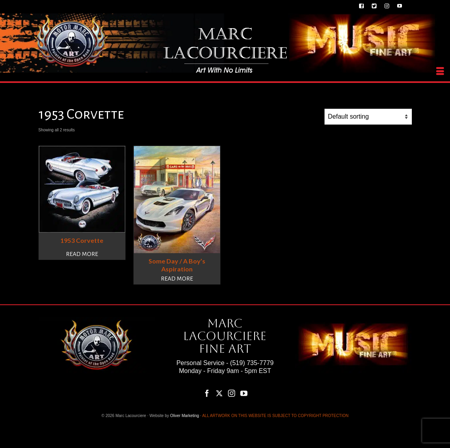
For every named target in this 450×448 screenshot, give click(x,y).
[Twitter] (219, 393)
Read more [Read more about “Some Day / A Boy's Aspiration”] (177, 278)
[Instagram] (231, 393)
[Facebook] (206, 393)
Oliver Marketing (184, 415)
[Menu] (440, 71)
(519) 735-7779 (251, 363)
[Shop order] (368, 117)
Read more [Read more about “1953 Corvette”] (82, 254)
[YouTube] (243, 393)
